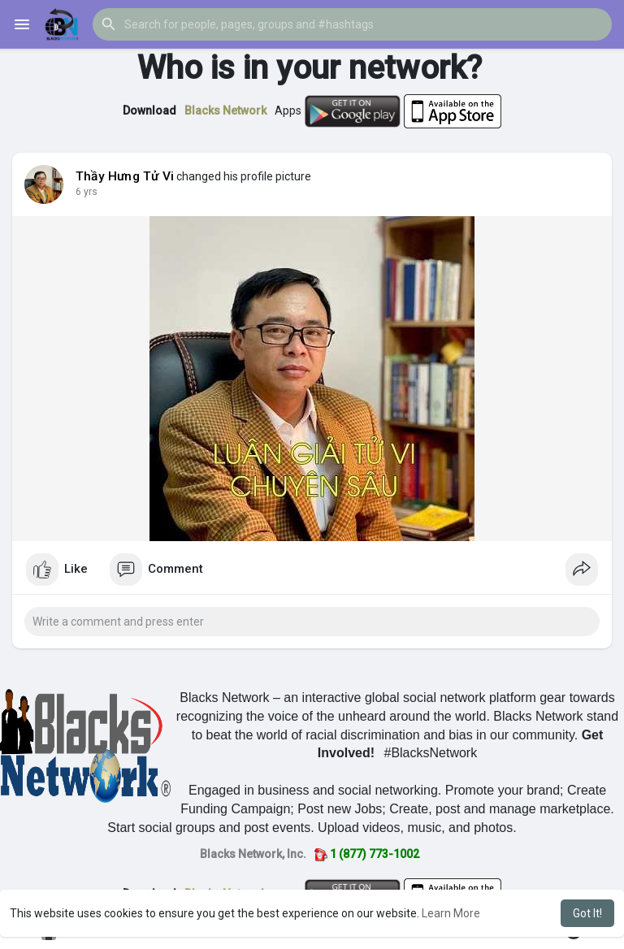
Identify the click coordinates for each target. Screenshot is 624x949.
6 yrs (87, 191)
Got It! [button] (587, 913)
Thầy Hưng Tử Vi (125, 176)
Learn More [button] (451, 913)
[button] (352, 24)
